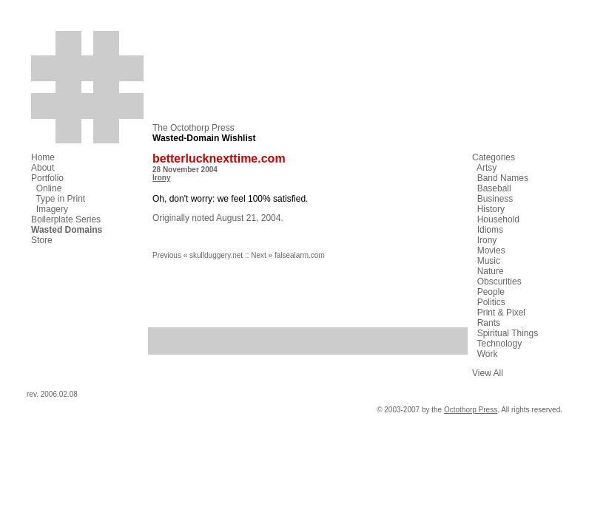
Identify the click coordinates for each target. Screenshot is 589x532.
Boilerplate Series (66, 219)
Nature (490, 271)
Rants (488, 323)
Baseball (494, 188)
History (491, 209)
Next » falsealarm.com (287, 255)
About (42, 168)
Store (42, 240)
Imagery (52, 209)
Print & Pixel (501, 312)
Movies (491, 250)
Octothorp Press (470, 410)
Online (49, 188)
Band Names (502, 178)
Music (488, 261)
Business (495, 199)
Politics (491, 302)
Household (498, 219)
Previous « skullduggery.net (197, 255)
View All (487, 373)
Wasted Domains (66, 230)
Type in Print (60, 199)
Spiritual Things (508, 333)
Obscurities (499, 281)
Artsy (487, 168)
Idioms (490, 230)
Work (487, 354)
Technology (499, 343)
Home (43, 157)
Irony (161, 178)
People (491, 292)
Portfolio (47, 178)
